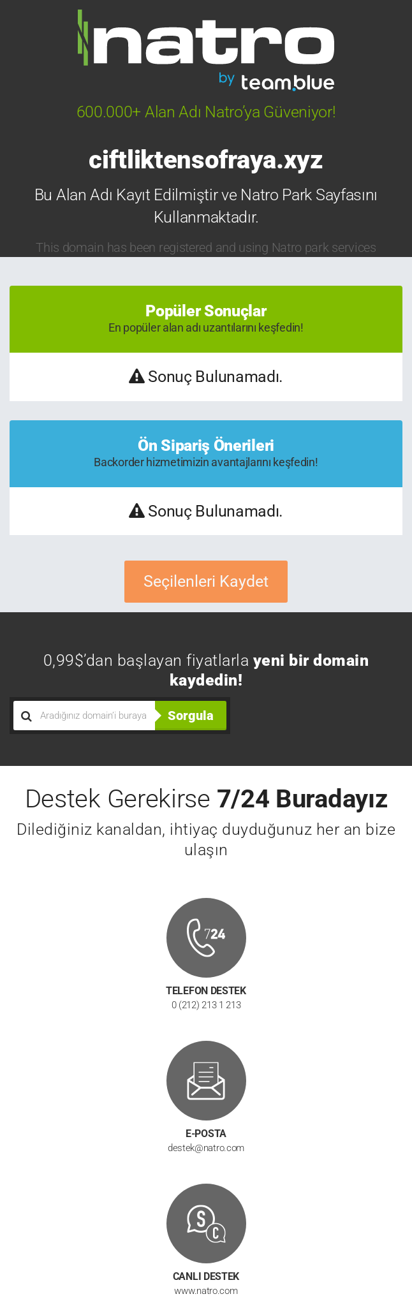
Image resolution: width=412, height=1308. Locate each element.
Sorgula (191, 715)
